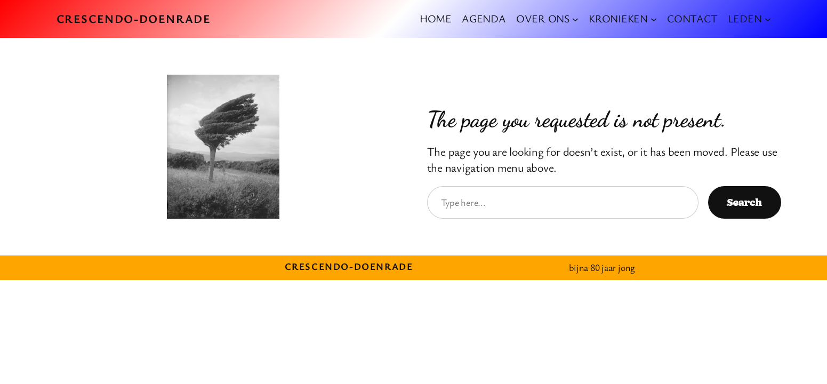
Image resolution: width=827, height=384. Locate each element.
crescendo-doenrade (134, 18)
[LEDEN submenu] (768, 18)
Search (744, 202)
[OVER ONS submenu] (575, 18)
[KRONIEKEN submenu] (654, 18)
